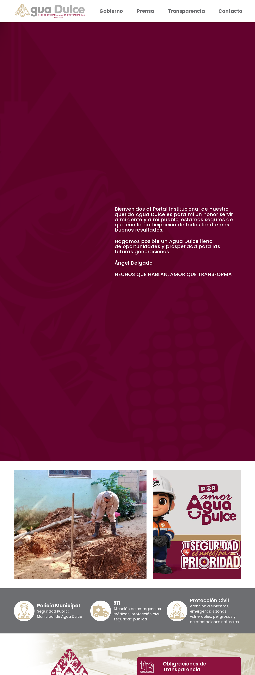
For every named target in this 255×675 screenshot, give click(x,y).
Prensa (145, 11)
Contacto (230, 11)
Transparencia (186, 11)
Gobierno (111, 11)
